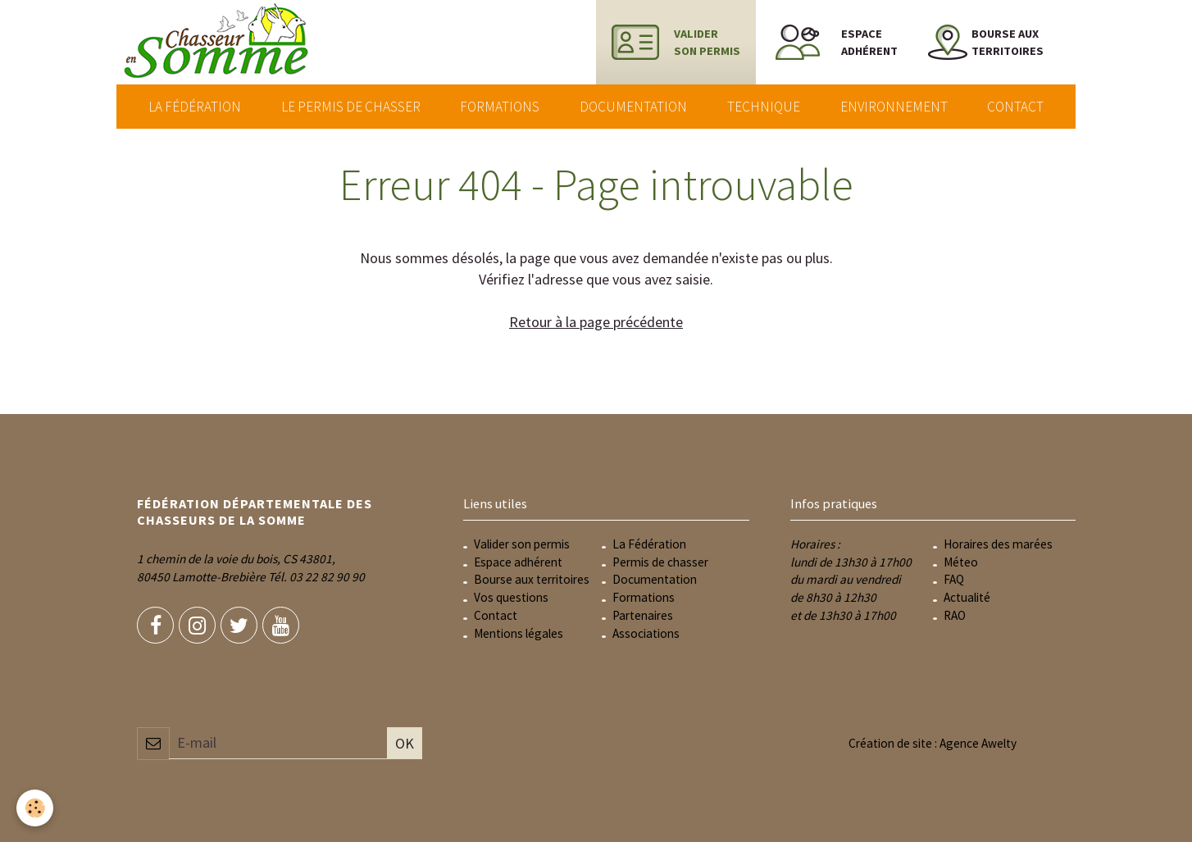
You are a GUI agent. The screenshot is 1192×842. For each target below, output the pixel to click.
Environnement (894, 107)
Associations (646, 633)
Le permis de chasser (351, 107)
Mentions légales (518, 633)
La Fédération (194, 107)
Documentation (633, 107)
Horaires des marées (998, 544)
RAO (955, 615)
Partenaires (642, 615)
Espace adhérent (518, 562)
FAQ (954, 579)
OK (404, 743)
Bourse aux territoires (531, 579)
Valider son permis (522, 544)
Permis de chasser (660, 562)
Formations (499, 107)
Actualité (967, 597)
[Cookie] (34, 808)
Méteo (961, 562)
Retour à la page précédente (596, 321)
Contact (1015, 107)
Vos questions (511, 597)
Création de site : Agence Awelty (933, 743)
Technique (763, 107)
